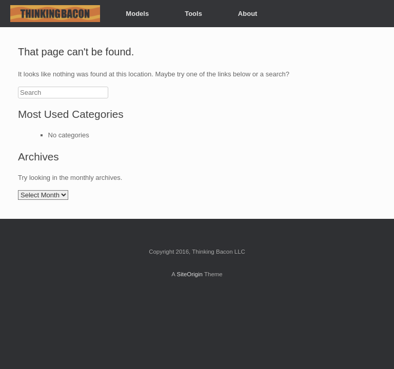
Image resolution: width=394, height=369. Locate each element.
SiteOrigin (189, 274)
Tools (193, 13)
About (248, 13)
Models (137, 13)
